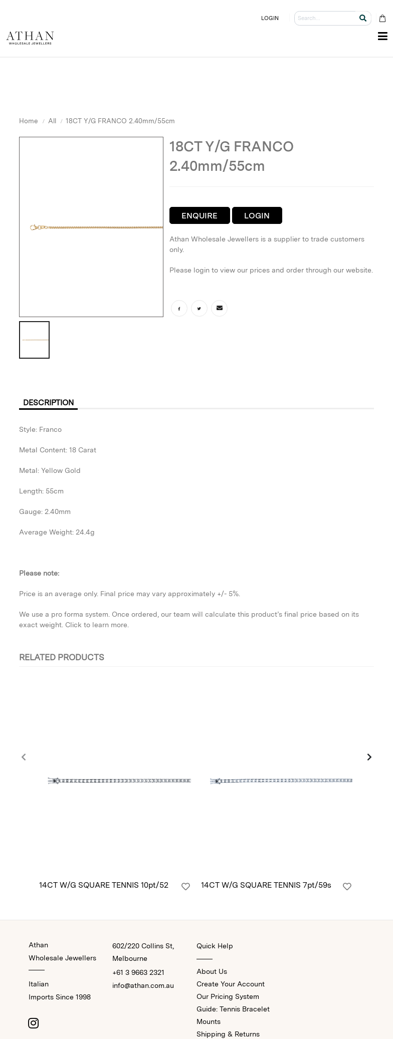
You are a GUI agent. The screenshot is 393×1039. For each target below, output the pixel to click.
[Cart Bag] (382, 18)
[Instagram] (34, 1023)
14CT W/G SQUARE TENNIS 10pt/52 (103, 885)
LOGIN (270, 18)
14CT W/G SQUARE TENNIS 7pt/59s (266, 885)
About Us (212, 971)
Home (28, 121)
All (52, 121)
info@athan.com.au (143, 985)
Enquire (199, 215)
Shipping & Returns (228, 1034)
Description (50, 402)
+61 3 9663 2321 (138, 972)
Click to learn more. (97, 625)
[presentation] (24, 757)
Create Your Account (231, 984)
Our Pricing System (228, 996)
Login (257, 215)
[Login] (185, 887)
